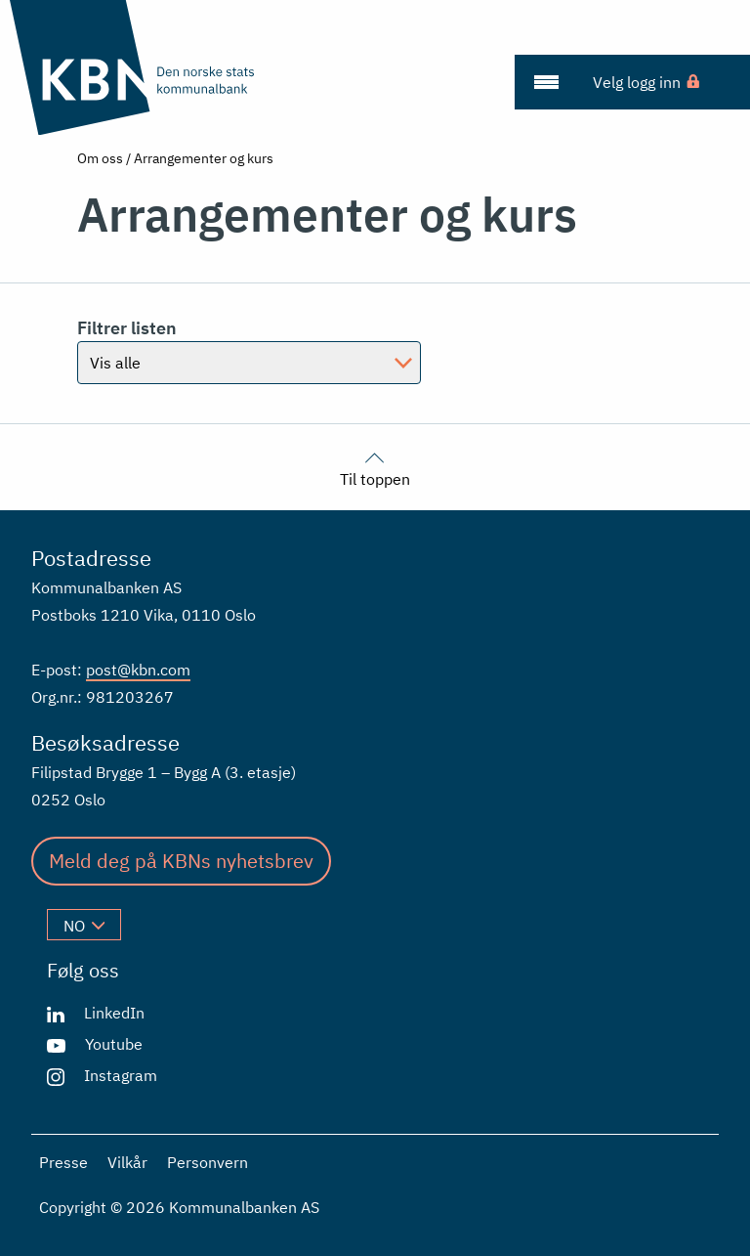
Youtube (114, 1044)
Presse (63, 1162)
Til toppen (375, 467)
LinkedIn (114, 1012)
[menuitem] (546, 82)
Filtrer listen (127, 328)
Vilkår (127, 1162)
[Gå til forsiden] (135, 67)
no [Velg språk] (83, 925)
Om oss (100, 158)
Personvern (207, 1162)
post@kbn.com (138, 669)
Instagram (120, 1075)
